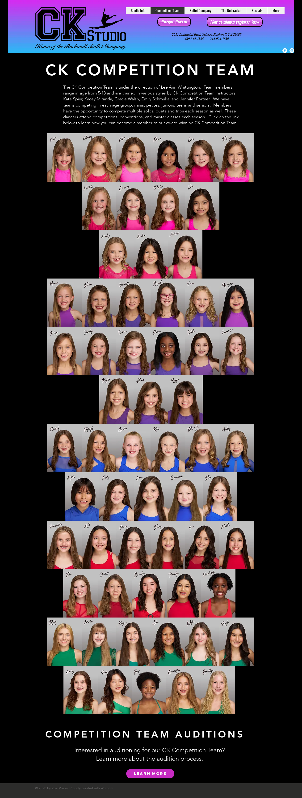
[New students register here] (235, 22)
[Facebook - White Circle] (284, 50)
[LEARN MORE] (150, 773)
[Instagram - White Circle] (291, 50)
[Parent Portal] (174, 21)
